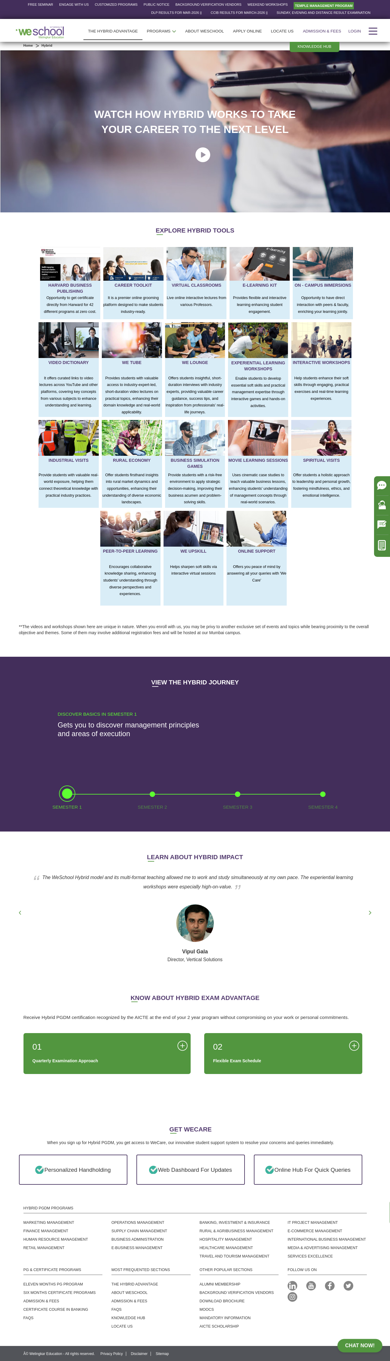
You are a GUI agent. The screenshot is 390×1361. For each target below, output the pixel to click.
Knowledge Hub (128, 1318)
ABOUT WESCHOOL (204, 31)
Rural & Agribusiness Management (236, 1231)
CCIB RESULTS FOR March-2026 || (258, 12)
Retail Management (43, 1248)
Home (28, 45)
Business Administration (137, 1239)
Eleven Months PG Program (53, 1284)
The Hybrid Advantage (134, 1284)
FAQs (116, 1309)
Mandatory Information (225, 1318)
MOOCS (207, 1309)
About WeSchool (129, 1293)
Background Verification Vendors (209, 4)
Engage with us (74, 4)
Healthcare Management (226, 1248)
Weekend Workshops (268, 4)
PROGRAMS (161, 31)
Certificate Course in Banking (55, 1309)
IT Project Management (313, 1223)
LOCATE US (282, 31)
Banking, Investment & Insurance (235, 1223)
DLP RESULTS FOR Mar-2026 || (195, 12)
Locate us (122, 1326)
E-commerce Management (315, 1231)
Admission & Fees (322, 31)
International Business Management (327, 1239)
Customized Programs (116, 4)
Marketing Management (48, 1223)
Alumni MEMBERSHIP (220, 1284)
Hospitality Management (226, 1239)
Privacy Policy (112, 1354)
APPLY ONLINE (247, 31)
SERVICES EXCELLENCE (310, 1256)
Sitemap (162, 1354)
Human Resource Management (55, 1239)
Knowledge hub (314, 47)
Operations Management (137, 1223)
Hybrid (46, 45)
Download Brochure (222, 1301)
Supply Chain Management (139, 1231)
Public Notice (157, 4)
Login (354, 31)
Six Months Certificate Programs (59, 1293)
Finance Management (45, 1231)
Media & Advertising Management (323, 1248)
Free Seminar (40, 4)
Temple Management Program (323, 6)
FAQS (28, 1318)
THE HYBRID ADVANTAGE (113, 31)
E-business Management (137, 1248)
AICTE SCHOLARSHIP (219, 1326)
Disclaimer (139, 1354)
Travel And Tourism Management (235, 1256)
